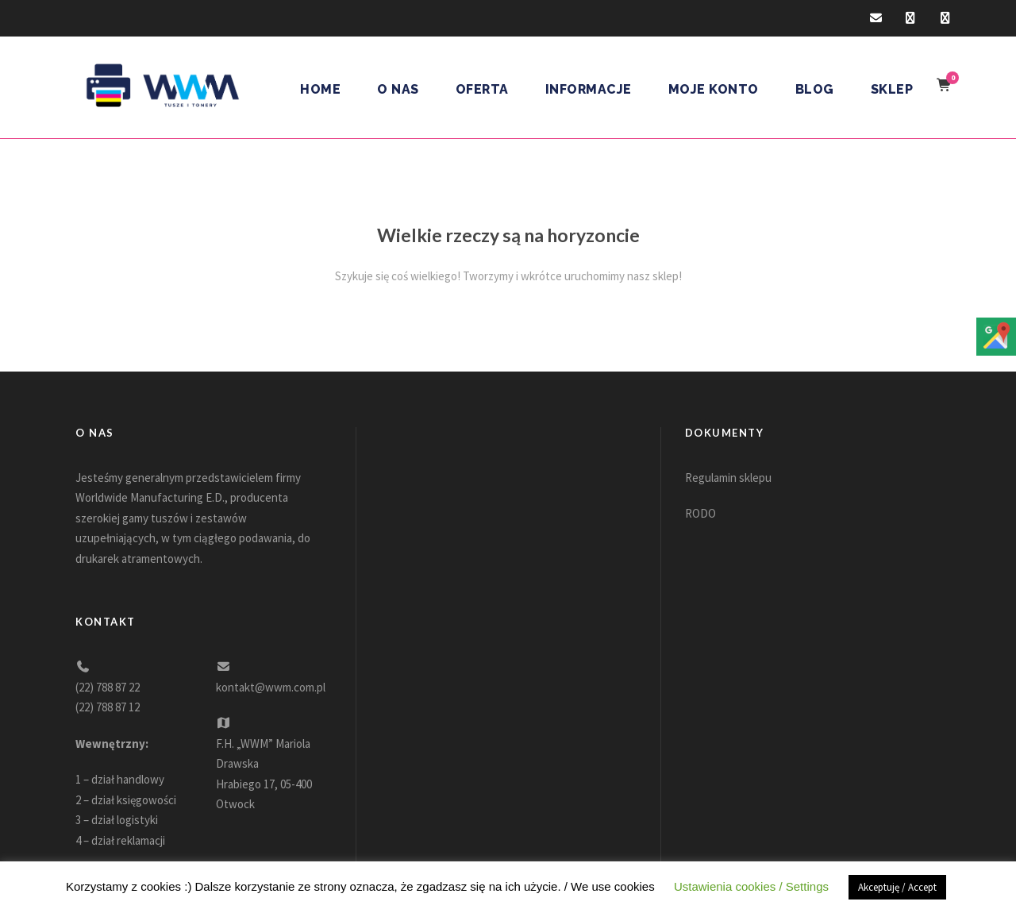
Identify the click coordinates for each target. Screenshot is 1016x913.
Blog (814, 89)
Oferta (482, 89)
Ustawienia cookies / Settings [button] (751, 886)
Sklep (892, 89)
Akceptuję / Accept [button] (897, 887)
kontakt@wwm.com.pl (270, 687)
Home (320, 89)
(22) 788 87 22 (107, 687)
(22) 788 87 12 (107, 707)
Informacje (588, 89)
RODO (700, 513)
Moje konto (713, 89)
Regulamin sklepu (728, 477)
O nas (398, 89)
